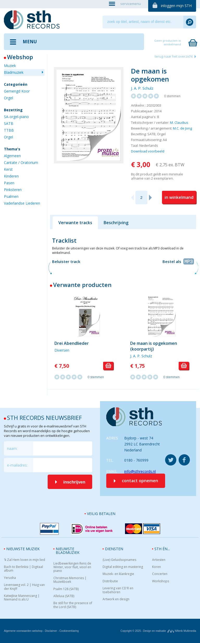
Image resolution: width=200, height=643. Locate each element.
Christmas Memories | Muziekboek (69, 580)
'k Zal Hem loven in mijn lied (24, 560)
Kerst (8, 169)
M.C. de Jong (182, 128)
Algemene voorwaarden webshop (23, 630)
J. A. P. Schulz (142, 88)
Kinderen (11, 176)
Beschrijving (116, 222)
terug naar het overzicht (174, 56)
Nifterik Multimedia (181, 630)
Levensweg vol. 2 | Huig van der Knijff (24, 587)
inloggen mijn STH (176, 5)
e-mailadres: (17, 465)
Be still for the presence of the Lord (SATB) (72, 605)
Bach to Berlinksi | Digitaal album (23, 569)
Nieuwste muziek (23, 548)
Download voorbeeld (147, 151)
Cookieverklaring (69, 630)
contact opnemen (140, 480)
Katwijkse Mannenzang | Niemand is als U (22, 598)
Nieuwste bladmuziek (67, 550)
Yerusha (10, 578)
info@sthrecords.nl (140, 471)
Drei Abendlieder (71, 343)
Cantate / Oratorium (21, 162)
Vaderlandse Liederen (22, 203)
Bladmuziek (13, 72)
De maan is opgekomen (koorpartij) (153, 346)
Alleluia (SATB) (63, 596)
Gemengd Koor (17, 91)
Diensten (114, 548)
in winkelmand (179, 197)
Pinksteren (13, 189)
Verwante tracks (75, 222)
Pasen (9, 182)
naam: (12, 448)
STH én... (162, 548)
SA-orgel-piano (16, 116)
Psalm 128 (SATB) (66, 589)
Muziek (10, 65)
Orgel (8, 97)
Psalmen (11, 196)
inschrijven (74, 482)
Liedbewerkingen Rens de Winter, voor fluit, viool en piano (72, 567)
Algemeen (12, 155)
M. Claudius (179, 122)
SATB (8, 123)
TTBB (9, 130)
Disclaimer (51, 630)
